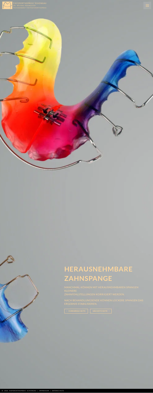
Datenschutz (58, 390)
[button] (147, 5)
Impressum (44, 390)
